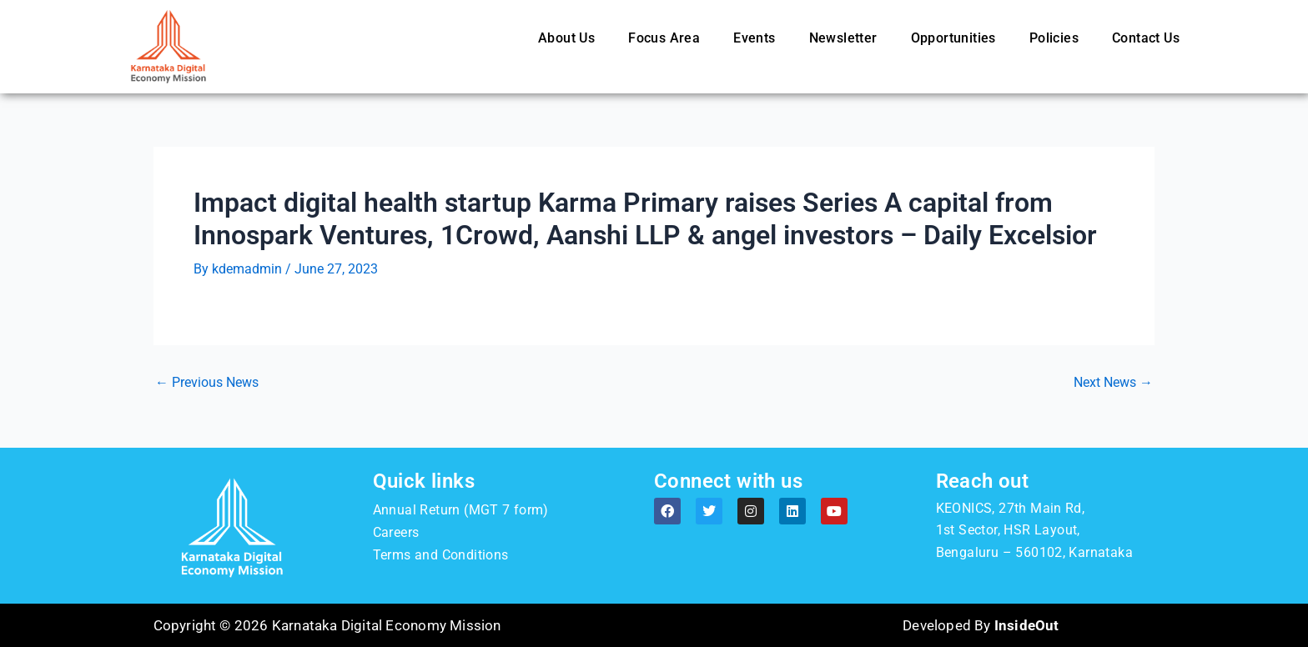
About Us (566, 38)
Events (754, 38)
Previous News (207, 382)
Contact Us (1146, 38)
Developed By (981, 625)
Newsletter (843, 38)
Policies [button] (1054, 38)
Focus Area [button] (664, 38)
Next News (1113, 382)
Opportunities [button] (953, 38)
